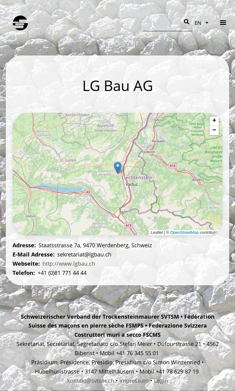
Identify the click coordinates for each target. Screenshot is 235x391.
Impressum (134, 380)
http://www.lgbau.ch (69, 263)
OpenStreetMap (184, 232)
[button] (117, 167)
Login (161, 380)
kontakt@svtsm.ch (90, 380)
